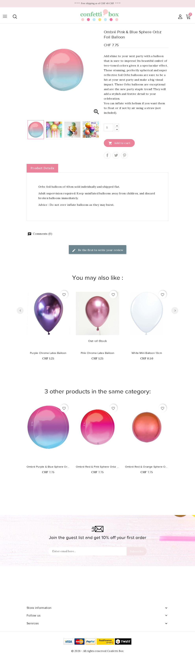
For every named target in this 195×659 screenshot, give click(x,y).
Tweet (116, 155)
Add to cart (119, 143)
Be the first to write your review (97, 250)
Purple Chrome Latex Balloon (48, 353)
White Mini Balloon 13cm (147, 353)
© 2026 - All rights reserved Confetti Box (97, 651)
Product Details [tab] (42, 168)
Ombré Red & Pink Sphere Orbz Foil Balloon (97, 467)
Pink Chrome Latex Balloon (97, 353)
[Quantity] (108, 127)
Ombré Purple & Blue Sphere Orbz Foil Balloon (48, 467)
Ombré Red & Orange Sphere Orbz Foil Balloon (146, 467)
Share (107, 155)
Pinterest (124, 155)
